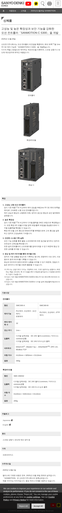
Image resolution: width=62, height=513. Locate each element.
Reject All (23, 506)
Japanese (6, 420)
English (6, 425)
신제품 (23, 11)
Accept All (38, 506)
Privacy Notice (19, 500)
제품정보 (12, 11)
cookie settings (33, 497)
